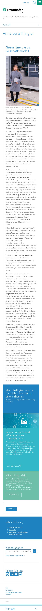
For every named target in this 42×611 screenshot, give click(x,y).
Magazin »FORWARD (16, 527)
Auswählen (34, 551)
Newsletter (12, 530)
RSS (7, 588)
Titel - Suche (34, 2)
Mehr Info (13, 495)
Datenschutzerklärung (14, 592)
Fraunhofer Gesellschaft (15, 555)
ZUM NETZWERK (13, 466)
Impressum (9, 590)
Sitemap (8, 594)
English (26, 2)
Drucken (11, 509)
